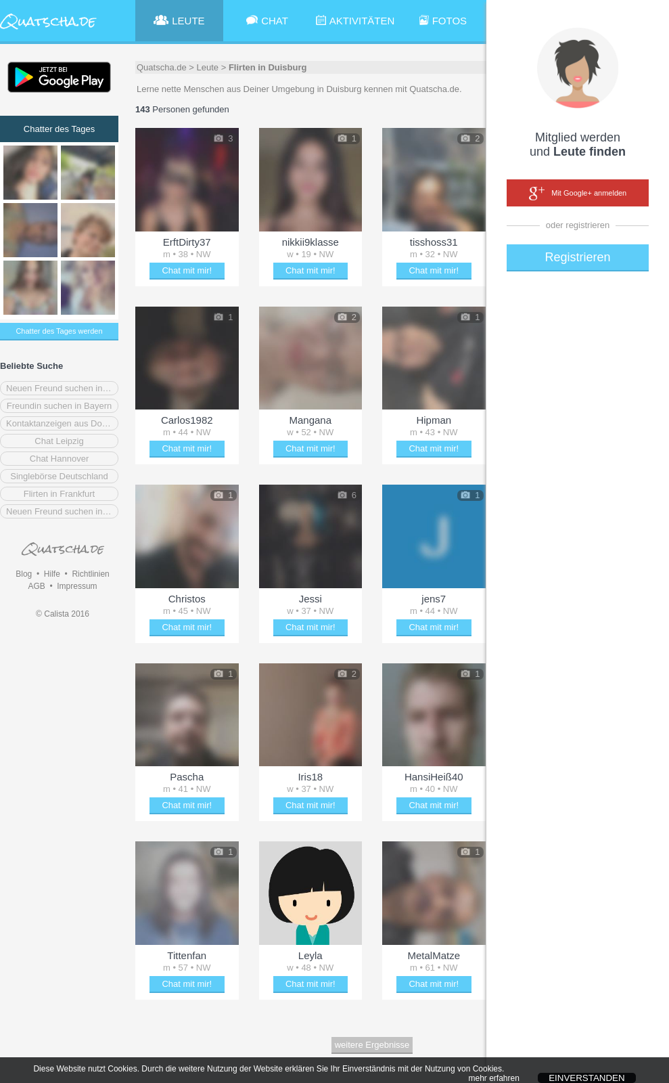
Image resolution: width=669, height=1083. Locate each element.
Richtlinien (90, 574)
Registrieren (577, 257)
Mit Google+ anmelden (577, 193)
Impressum (77, 586)
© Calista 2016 (62, 614)
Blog (24, 574)
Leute (208, 67)
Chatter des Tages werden (59, 331)
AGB (36, 586)
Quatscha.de (162, 67)
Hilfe (52, 574)
